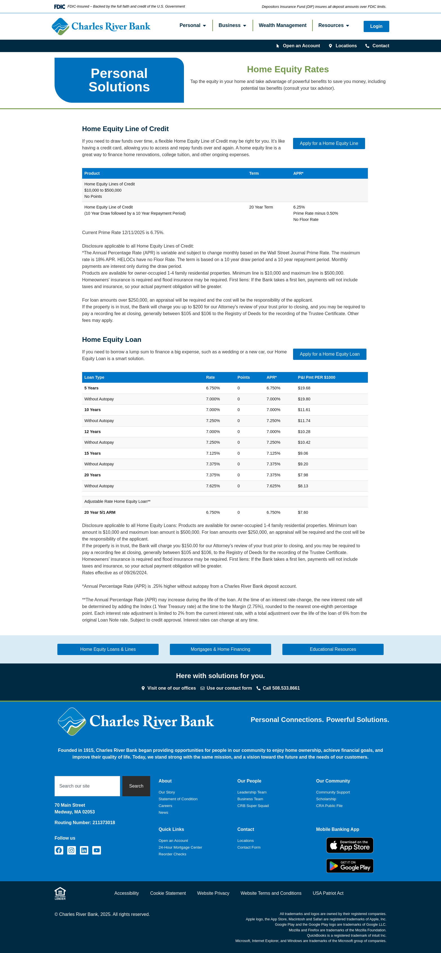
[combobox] (87, 786)
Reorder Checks (172, 854)
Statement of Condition (178, 799)
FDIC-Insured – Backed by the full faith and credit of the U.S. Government (126, 6)
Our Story (167, 792)
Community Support (333, 792)
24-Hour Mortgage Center (180, 847)
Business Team (250, 799)
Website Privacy (213, 893)
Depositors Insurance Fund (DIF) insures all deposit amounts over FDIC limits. (324, 7)
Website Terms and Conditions (270, 893)
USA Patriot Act (328, 893)
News (163, 812)
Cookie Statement (168, 893)
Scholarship (326, 799)
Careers (165, 806)
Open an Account (173, 840)
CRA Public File (329, 806)
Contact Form (248, 847)
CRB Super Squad (253, 806)
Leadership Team (252, 792)
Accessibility (126, 893)
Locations (245, 840)
